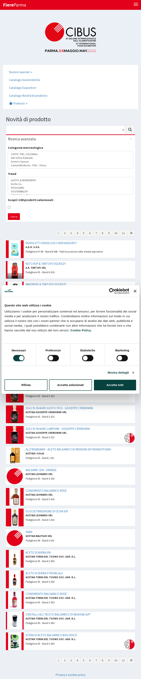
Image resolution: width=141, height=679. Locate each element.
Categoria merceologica (25, 148)
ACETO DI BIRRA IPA (38, 552)
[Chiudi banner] (135, 291)
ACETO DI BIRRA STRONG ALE (44, 573)
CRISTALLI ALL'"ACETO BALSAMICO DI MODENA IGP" (58, 614)
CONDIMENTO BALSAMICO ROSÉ (46, 490)
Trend (12, 174)
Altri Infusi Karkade (70, 158)
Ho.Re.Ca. (70, 184)
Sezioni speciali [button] (20, 72)
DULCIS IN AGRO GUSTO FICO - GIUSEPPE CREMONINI (59, 408)
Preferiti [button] (18, 103)
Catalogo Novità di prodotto (28, 95)
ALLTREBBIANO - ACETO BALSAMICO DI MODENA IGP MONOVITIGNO (68, 449)
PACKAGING (70, 188)
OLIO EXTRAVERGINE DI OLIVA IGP (47, 511)
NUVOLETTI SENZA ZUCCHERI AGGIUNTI (51, 243)
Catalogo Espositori (22, 88)
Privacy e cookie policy (70, 675)
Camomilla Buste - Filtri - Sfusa (70, 165)
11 (123, 233)
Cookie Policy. (81, 330)
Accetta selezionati (70, 385)
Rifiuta (26, 385)
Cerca (13, 216)
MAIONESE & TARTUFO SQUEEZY (46, 284)
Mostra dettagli (118, 372)
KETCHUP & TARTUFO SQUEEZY (46, 264)
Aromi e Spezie (70, 162)
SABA (29, 532)
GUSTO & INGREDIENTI (70, 180)
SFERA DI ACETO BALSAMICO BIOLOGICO (51, 635)
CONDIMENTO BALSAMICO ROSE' (46, 594)
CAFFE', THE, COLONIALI (70, 154)
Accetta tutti (114, 385)
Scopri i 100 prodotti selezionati (30, 200)
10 (115, 233)
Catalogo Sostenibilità (24, 80)
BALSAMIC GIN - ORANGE (41, 470)
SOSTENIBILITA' (70, 191)
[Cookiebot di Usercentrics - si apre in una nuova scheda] (112, 291)
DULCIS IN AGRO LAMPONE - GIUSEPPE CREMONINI (58, 429)
